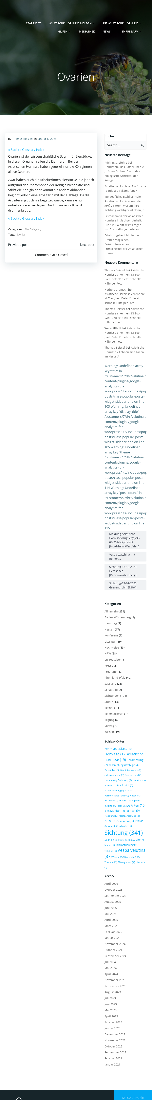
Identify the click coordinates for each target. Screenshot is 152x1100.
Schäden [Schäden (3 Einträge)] (124, 811)
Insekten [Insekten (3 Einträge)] (122, 790)
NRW (107, 644)
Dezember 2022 (114, 1013)
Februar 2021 (112, 1037)
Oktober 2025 (113, 869)
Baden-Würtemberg (117, 607)
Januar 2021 (112, 1043)
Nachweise (111, 638)
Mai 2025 (110, 893)
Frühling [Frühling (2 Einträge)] (109, 780)
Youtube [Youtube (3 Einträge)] (138, 841)
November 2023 (114, 959)
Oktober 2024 (113, 929)
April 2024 (110, 953)
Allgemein (110, 601)
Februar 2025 (112, 911)
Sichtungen (111, 686)
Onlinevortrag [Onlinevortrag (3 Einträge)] (128, 806)
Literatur (109, 631)
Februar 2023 (112, 1001)
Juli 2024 (109, 941)
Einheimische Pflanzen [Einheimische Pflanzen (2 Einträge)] (131, 770)
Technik (109, 698)
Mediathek (88, 30)
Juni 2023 (110, 983)
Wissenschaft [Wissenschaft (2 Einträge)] (123, 841)
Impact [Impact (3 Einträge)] (109, 790)
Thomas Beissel (22, 138)
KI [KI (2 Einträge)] (121, 796)
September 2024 (114, 935)
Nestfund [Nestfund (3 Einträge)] (121, 800)
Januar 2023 (112, 1007)
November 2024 (114, 923)
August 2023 (112, 971)
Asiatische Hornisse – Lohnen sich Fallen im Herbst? (123, 342)
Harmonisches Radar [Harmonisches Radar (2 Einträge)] (128, 780)
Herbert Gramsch (115, 280)
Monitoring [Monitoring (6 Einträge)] (134, 796)
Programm (111, 662)
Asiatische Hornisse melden (74, 22)
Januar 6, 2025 (46, 138)
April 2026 (110, 862)
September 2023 (114, 965)
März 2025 (111, 905)
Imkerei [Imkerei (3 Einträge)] (136, 785)
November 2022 (114, 1019)
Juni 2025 (110, 887)
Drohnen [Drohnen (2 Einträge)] (132, 765)
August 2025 (112, 880)
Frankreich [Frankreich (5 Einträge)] (112, 775)
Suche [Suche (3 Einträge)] (109, 830)
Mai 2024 (110, 947)
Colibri (133, 1094)
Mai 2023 (110, 989)
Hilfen (65, 30)
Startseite (35, 22)
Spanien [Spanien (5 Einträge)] (110, 825)
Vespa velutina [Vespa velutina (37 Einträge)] (125, 835)
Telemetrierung (114, 704)
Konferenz (110, 626)
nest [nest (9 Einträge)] (109, 801)
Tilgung (109, 710)
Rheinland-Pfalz (114, 668)
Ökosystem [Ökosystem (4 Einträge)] (112, 846)
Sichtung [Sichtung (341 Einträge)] (123, 818)
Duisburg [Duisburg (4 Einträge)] (111, 770)
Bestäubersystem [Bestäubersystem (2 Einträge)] (117, 760)
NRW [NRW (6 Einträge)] (112, 806)
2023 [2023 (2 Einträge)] (107, 739)
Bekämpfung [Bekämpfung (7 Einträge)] (120, 750)
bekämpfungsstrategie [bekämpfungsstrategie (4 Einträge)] (119, 755)
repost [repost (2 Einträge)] (112, 811)
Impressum (133, 30)
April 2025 (110, 899)
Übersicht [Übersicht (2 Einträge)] (128, 846)
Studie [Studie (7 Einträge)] (136, 825)
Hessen (108, 620)
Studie (108, 692)
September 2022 (114, 1031)
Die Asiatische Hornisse (123, 22)
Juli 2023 (109, 977)
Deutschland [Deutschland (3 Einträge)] (116, 765)
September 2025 (114, 875)
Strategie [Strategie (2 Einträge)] (124, 825)
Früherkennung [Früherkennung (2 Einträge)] (130, 775)
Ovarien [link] (13, 156)
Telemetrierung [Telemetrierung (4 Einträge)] (125, 830)
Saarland (110, 674)
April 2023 (110, 995)
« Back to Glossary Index (26, 149)
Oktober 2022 (113, 1025)
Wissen (108, 722)
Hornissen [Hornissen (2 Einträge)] (123, 786)
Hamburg (110, 613)
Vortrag (108, 716)
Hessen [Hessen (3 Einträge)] (110, 785)
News (110, 30)
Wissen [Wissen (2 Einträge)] (109, 841)
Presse (108, 656)
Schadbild (110, 680)
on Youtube (111, 650)
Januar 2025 (112, 917)
